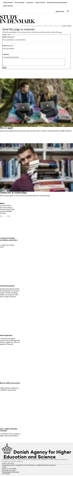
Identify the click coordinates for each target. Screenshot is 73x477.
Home (27, 25)
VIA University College (48, 25)
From (4, 45)
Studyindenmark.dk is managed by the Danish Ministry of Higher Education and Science (29, 466)
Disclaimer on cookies (8, 472)
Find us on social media (9, 470)
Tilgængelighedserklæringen (10, 473)
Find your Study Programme (36, 25)
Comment (5, 54)
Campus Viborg (57, 25)
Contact (4, 468)
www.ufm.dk (6, 475)
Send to (4, 37)
